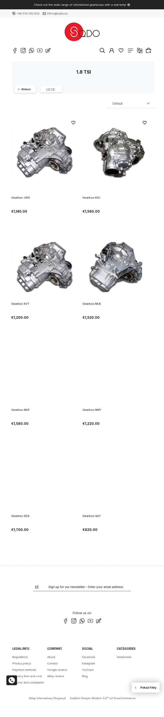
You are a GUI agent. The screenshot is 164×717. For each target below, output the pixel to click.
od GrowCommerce (122, 698)
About (51, 657)
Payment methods (24, 669)
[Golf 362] (25, 89)
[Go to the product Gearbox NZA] (44, 479)
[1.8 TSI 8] (51, 89)
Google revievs (57, 669)
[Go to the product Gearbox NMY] (116, 373)
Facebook (88, 657)
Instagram (88, 663)
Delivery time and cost (27, 676)
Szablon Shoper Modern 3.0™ (89, 698)
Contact (52, 663)
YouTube (88, 669)
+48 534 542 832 (28, 13)
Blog (85, 676)
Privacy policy (21, 663)
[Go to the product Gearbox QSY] (116, 479)
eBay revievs (55, 676)
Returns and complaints (28, 682)
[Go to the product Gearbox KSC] (116, 152)
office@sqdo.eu (57, 13)
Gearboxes (124, 657)
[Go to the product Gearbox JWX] (44, 152)
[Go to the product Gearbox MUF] (44, 373)
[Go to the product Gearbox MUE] (116, 267)
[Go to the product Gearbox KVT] (44, 267)
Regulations (20, 657)
